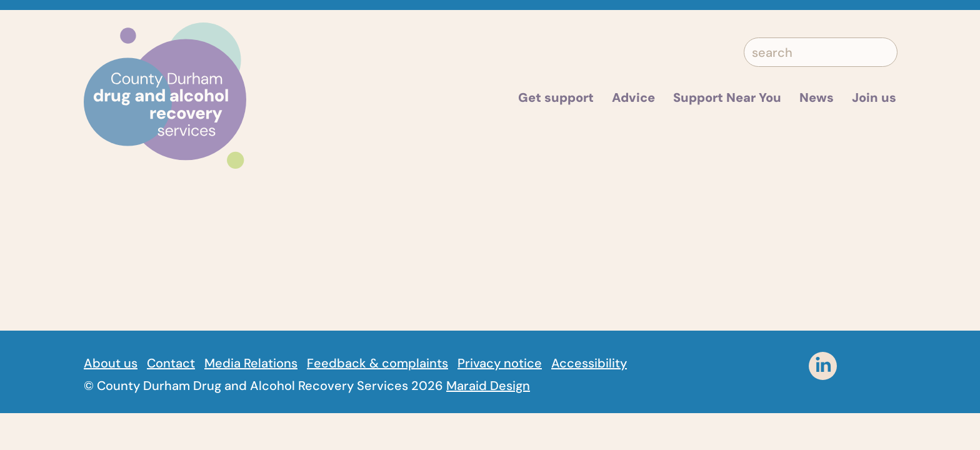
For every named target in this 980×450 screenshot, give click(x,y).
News (816, 97)
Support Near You (727, 97)
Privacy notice (500, 363)
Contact (171, 363)
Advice (633, 97)
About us (111, 363)
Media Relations (251, 363)
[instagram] (860, 366)
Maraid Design (488, 386)
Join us (874, 97)
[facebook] (785, 366)
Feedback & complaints (377, 363)
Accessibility (589, 363)
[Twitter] (748, 366)
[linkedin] (823, 366)
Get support (556, 97)
